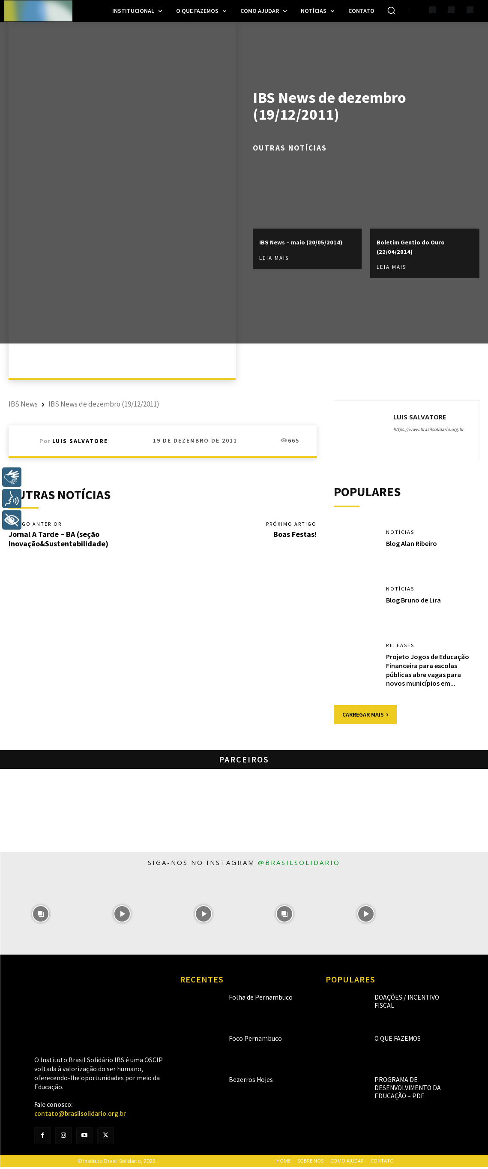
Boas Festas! (295, 535)
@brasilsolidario (299, 864)
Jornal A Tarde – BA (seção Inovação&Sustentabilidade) (58, 540)
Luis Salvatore (80, 441)
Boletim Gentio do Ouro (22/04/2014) (418, 246)
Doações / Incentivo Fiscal (407, 999)
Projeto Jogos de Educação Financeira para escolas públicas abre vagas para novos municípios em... (427, 671)
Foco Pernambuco (248, 1040)
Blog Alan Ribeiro (411, 545)
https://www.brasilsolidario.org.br (428, 429)
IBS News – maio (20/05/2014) (287, 246)
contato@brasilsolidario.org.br (80, 1115)
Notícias (401, 533)
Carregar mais (365, 716)
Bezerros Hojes (244, 1081)
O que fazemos (392, 1040)
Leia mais (274, 268)
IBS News (23, 404)
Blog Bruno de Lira (413, 601)
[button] (391, 10)
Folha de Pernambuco (253, 999)
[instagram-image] (40, 915)
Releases (402, 647)
